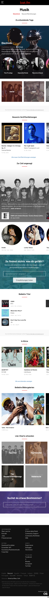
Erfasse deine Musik (31, 531)
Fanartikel (5, 552)
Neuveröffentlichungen (29, 14)
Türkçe (26, 575)
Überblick (16, 14)
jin (11, 324)
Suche (43, 504)
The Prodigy (8, 73)
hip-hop (4, 250)
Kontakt (4, 533)
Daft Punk (19, 47)
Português (5, 575)
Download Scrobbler (8, 545)
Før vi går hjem (29, 146)
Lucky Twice (28, 247)
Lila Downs (27, 372)
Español (16, 573)
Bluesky (27, 561)
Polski (42, 573)
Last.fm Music (6, 587)
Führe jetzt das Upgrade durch (35, 109)
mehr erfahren (26, 54)
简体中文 (32, 575)
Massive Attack (37, 73)
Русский (12, 575)
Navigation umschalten (2, 2)
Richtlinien (25, 583)
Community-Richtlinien (32, 536)
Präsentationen (7, 538)
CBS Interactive (6, 581)
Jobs (3, 536)
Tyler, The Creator (8, 427)
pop (25, 250)
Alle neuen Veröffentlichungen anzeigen (23, 157)
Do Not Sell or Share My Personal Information (15, 585)
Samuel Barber (6, 150)
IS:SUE (4, 372)
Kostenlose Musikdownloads (11, 550)
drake (11, 250)
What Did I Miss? (16, 311)
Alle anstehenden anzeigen (23, 381)
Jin (11, 322)
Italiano (30, 573)
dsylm (17, 324)
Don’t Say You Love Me (18, 320)
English (4, 573)
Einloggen (28, 547)
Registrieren (29, 545)
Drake (4, 247)
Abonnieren (28, 550)
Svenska (19, 575)
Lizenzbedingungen (7, 583)
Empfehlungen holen (24, 280)
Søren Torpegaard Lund (31, 148)
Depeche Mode (23, 73)
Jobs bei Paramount (34, 585)
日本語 (36, 573)
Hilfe (26, 538)
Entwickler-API (6, 547)
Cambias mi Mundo (30, 370)
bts (12, 200)
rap (8, 250)
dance (29, 250)
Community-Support (32, 533)
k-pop (5, 200)
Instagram (28, 564)
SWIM (12, 301)
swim (12, 306)
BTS (12, 303)
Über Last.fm (6, 531)
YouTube (28, 566)
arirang (19, 306)
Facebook (28, 557)
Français (23, 573)
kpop (19, 200)
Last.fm (25, 2)
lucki (33, 250)
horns (19, 315)
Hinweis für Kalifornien (35, 583)
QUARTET (5, 370)
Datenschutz (17, 583)
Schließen (48, 597)
